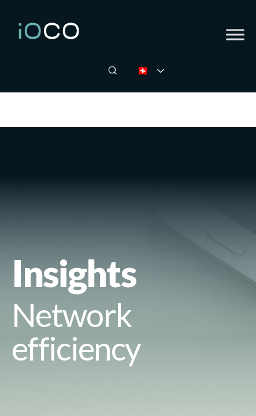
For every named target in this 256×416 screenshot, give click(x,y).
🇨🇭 (158, 70)
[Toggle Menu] (235, 34)
